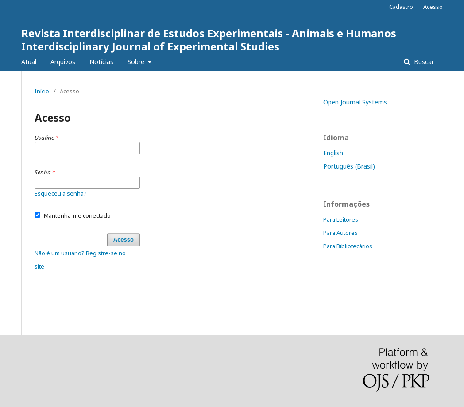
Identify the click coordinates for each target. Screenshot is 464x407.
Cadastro (401, 7)
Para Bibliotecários (347, 246)
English (333, 153)
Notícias (101, 62)
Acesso (433, 7)
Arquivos (62, 62)
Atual (28, 62)
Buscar (423, 62)
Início (42, 91)
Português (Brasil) (349, 166)
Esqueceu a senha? (61, 193)
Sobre (137, 62)
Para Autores (340, 233)
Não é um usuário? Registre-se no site (80, 259)
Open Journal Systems (355, 102)
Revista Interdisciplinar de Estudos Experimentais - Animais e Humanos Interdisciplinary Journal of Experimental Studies (208, 40)
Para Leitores (340, 219)
